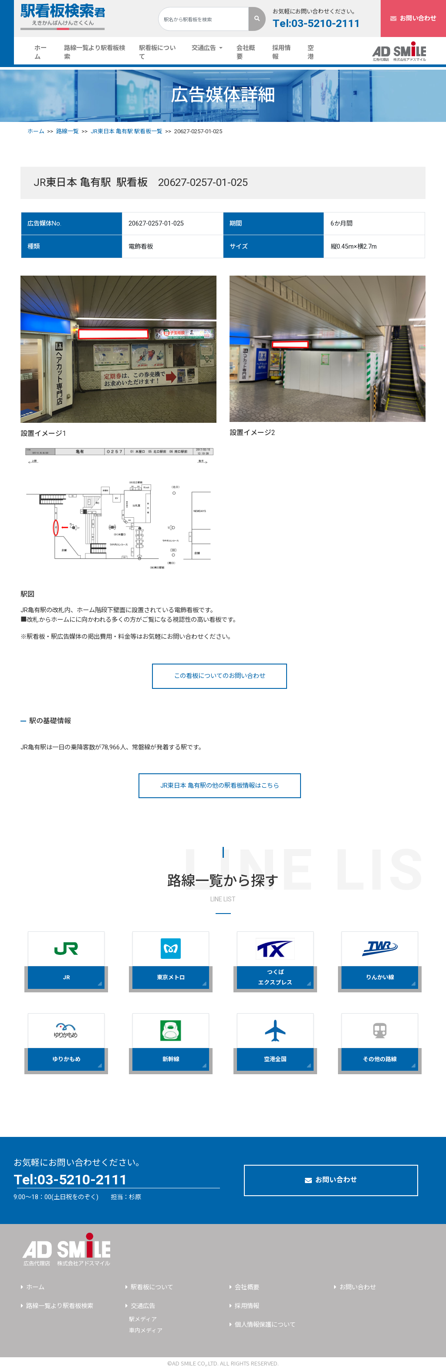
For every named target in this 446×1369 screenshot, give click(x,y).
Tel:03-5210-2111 (316, 23)
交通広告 (143, 1306)
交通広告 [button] (205, 48)
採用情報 (281, 52)
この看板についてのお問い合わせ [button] (219, 676)
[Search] (203, 19)
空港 (310, 52)
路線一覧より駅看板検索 (94, 52)
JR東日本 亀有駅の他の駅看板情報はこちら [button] (219, 785)
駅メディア (143, 1319)
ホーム (45, 52)
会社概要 (246, 52)
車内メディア (145, 1330)
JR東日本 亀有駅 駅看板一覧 (126, 131)
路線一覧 (67, 131)
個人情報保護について (265, 1324)
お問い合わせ (413, 18)
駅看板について (157, 52)
